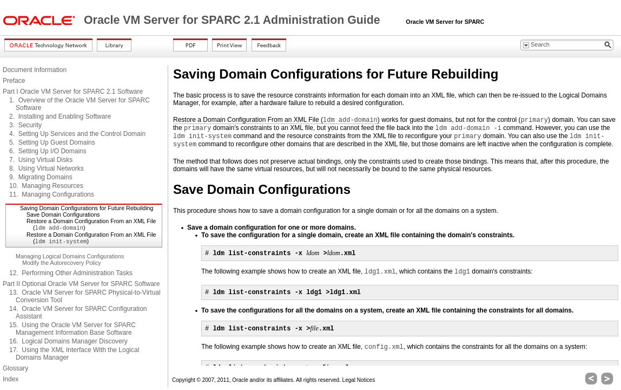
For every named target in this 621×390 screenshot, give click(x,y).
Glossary (15, 368)
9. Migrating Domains (40, 177)
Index (10, 379)
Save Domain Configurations (63, 214)
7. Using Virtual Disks (40, 160)
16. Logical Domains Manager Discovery (68, 341)
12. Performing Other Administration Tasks (71, 273)
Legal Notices (358, 380)
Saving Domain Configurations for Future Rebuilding (86, 208)
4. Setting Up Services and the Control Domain (77, 134)
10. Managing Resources (46, 186)
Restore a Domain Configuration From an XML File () (276, 120)
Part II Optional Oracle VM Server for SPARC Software (81, 284)
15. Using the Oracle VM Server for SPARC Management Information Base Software (72, 328)
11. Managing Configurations (51, 194)
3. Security (25, 125)
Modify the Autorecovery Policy (61, 262)
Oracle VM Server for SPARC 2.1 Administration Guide (234, 20)
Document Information (35, 70)
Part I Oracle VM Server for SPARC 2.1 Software (73, 91)
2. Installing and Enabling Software (60, 116)
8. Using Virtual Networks (46, 168)
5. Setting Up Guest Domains (52, 142)
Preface (14, 80)
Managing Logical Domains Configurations (70, 256)
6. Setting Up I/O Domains (48, 151)
